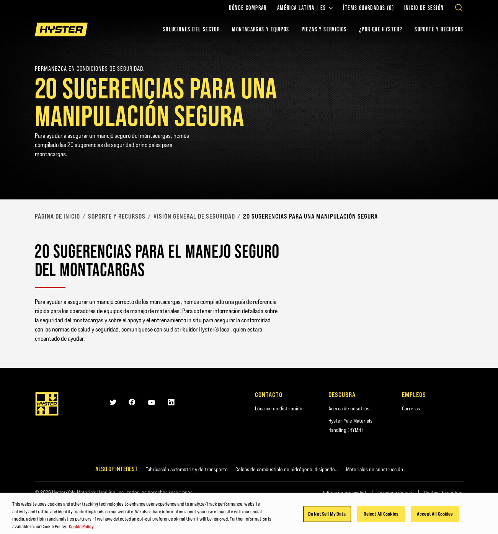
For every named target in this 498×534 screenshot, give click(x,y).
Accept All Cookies (435, 517)
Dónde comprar (248, 8)
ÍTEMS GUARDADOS (368, 8)
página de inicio (57, 216)
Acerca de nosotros (348, 408)
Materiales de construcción (374, 469)
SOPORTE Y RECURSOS (439, 29)
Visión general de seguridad (194, 216)
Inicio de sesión (424, 8)
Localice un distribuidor (279, 408)
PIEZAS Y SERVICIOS (324, 29)
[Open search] (459, 7)
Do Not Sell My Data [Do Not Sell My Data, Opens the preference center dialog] (327, 517)
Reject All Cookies (381, 517)
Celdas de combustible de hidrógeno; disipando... (286, 469)
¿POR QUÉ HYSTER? (380, 29)
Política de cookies (444, 492)
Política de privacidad (344, 492)
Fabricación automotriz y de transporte (186, 469)
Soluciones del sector (191, 29)
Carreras (411, 408)
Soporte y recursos (116, 216)
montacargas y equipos (260, 29)
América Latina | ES (305, 8)
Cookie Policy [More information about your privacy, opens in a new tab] (81, 529)
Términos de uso (395, 492)
